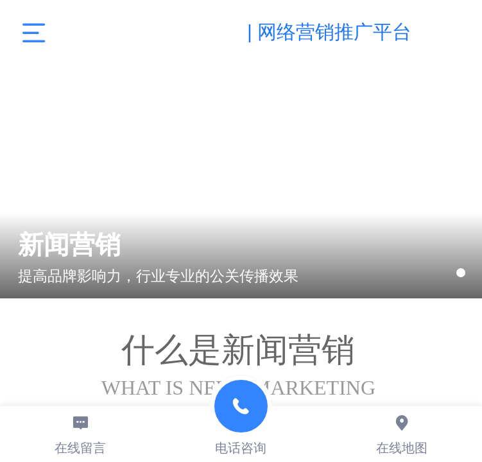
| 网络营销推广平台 (329, 31)
